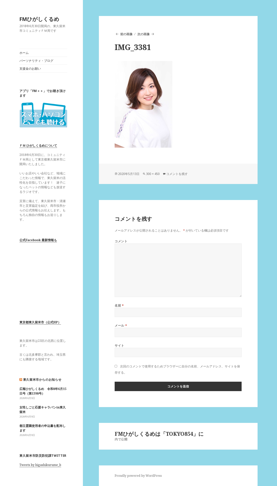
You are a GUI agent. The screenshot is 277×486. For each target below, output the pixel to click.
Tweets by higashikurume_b (40, 465)
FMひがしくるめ (39, 19)
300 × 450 (153, 174)
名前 (119, 305)
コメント (121, 241)
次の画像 (143, 34)
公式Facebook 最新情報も (38, 240)
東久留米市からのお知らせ (42, 379)
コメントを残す (177, 174)
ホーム (24, 53)
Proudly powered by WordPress (138, 475)
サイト (119, 345)
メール (121, 325)
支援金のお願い (30, 68)
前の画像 (126, 34)
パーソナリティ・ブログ (36, 61)
